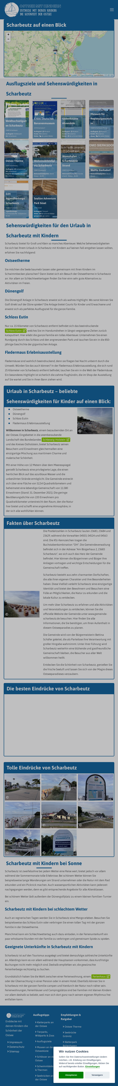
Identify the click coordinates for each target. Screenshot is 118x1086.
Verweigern (97, 1075)
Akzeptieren (71, 1075)
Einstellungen (92, 1066)
